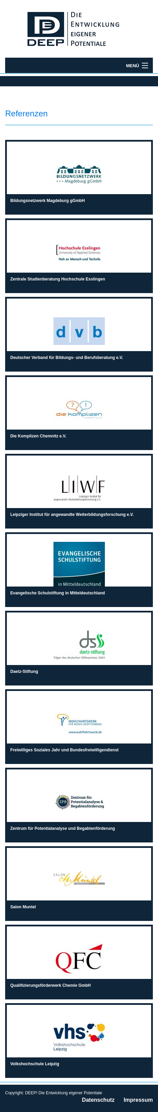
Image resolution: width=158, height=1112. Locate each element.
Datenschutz (98, 1100)
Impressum (138, 1100)
